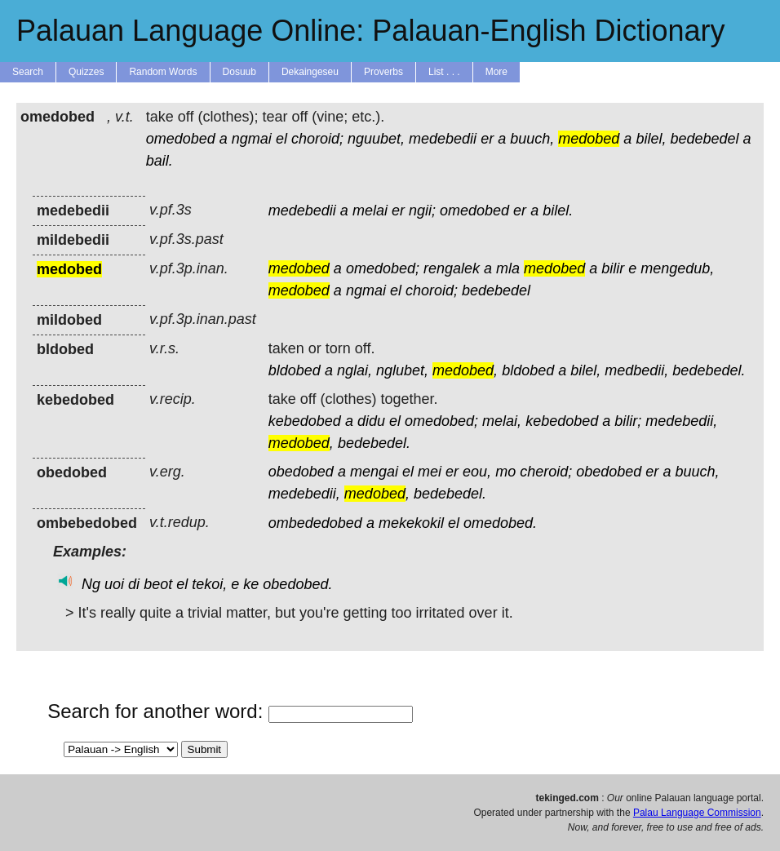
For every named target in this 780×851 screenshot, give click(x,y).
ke (251, 584)
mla (508, 268)
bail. (159, 161)
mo (505, 471)
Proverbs (383, 72)
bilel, (651, 139)
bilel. (558, 210)
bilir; (627, 421)
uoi (114, 584)
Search (27, 72)
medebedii (442, 139)
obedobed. (297, 584)
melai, (501, 421)
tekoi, (209, 584)
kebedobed (304, 421)
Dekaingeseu (310, 72)
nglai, (354, 370)
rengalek (451, 268)
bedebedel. (708, 370)
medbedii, (636, 370)
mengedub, (677, 268)
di (134, 584)
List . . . (444, 72)
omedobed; (382, 268)
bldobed (294, 370)
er (487, 139)
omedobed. (500, 523)
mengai (374, 471)
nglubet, (402, 370)
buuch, (532, 139)
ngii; (422, 210)
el (281, 139)
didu (371, 421)
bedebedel (704, 139)
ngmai (252, 139)
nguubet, (376, 139)
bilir (612, 268)
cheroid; (546, 471)
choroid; (317, 139)
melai (370, 210)
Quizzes (86, 72)
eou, (477, 471)
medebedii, (681, 421)
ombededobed (315, 523)
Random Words (163, 72)
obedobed (301, 471)
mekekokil (411, 523)
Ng (91, 584)
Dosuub (239, 72)
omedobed (180, 139)
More (496, 72)
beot (158, 584)
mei (429, 471)
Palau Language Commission (697, 812)
